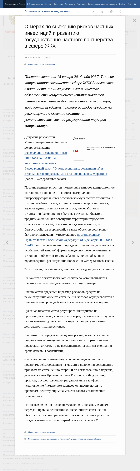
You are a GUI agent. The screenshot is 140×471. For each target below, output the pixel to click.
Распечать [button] (111, 11)
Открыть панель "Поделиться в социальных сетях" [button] (120, 11)
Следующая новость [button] (7, 242)
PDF (76, 150)
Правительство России (14, 4)
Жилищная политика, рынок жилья (41, 64)
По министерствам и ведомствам (47, 11)
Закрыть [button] (136, 22)
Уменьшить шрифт (93, 11)
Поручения (82, 4)
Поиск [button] (135, 4)
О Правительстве (35, 4)
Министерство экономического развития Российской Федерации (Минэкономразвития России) (64, 439)
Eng (129, 4)
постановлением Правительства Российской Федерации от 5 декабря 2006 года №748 (68, 240)
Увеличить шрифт (102, 11)
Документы (70, 4)
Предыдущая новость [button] (132, 242)
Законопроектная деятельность (102, 4)
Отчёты (121, 4)
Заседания (58, 4)
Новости (48, 4)
